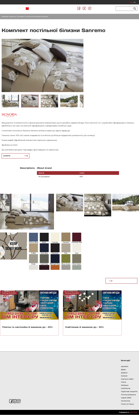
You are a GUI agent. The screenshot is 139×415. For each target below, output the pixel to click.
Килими (124, 376)
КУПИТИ (15, 156)
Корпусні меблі (127, 379)
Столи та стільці (127, 404)
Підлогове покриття (129, 392)
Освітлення (125, 389)
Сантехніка (125, 401)
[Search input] (125, 8)
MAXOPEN (133, 412)
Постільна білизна (128, 395)
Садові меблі (126, 398)
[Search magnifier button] (134, 8)
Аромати (124, 367)
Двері (123, 370)
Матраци (124, 385)
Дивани (124, 373)
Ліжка (123, 382)
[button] (81, 40)
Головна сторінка (9, 16)
